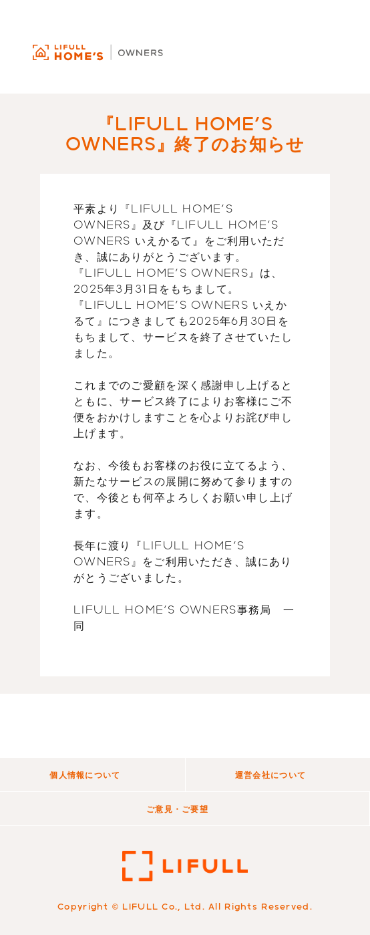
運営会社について (270, 774)
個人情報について (84, 774)
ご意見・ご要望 (177, 808)
